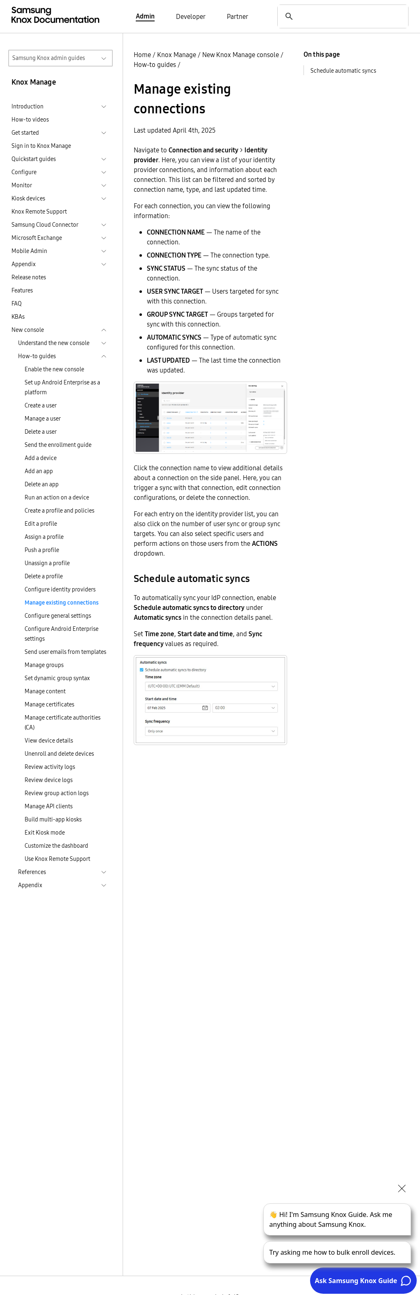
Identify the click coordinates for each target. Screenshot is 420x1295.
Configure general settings (58, 616)
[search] (339, 16)
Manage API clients (49, 806)
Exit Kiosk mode (45, 832)
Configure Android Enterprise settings (61, 634)
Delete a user (41, 432)
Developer (190, 16)
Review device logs (49, 780)
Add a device (41, 458)
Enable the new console (54, 369)
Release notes (28, 277)
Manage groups (44, 665)
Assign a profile (44, 537)
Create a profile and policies (59, 510)
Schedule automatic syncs (343, 71)
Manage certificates (49, 704)
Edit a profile (41, 524)
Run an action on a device (57, 497)
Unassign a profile (47, 563)
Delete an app (42, 484)
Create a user (41, 405)
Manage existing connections (61, 602)
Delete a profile (44, 576)
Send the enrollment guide (58, 445)
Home (142, 54)
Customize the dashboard (56, 846)
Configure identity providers (60, 589)
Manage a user (43, 418)
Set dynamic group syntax (57, 678)
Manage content (45, 691)
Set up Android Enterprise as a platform (62, 387)
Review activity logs (50, 767)
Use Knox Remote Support (57, 859)
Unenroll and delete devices (59, 754)
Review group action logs (57, 793)
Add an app (39, 471)
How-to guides (155, 64)
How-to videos (30, 119)
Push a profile (42, 550)
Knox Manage (176, 54)
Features (22, 290)
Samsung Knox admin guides (48, 58)
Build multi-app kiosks (53, 819)
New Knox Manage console (240, 54)
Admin (145, 16)
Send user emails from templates (65, 652)
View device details (49, 740)
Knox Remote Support (39, 211)
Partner (237, 16)
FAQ (16, 303)
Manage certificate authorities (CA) (62, 722)
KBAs (18, 317)
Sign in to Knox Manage (41, 146)
